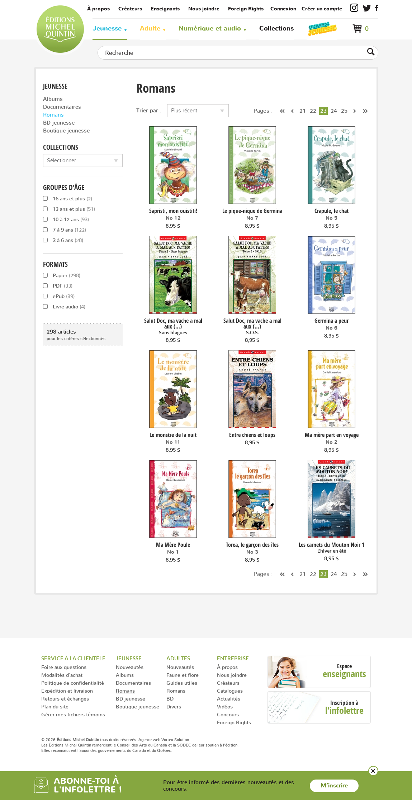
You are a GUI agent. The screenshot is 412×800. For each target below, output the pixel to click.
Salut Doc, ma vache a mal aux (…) (173, 326)
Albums (53, 99)
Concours (228, 714)
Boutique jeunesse (66, 130)
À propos (98, 8)
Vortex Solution (175, 739)
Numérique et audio (210, 28)
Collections (276, 28)
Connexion (283, 8)
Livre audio (64, 306)
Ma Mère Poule (173, 545)
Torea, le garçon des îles (252, 545)
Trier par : (149, 110)
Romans (53, 114)
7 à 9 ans (64, 230)
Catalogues (230, 691)
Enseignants (165, 8)
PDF (57, 286)
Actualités (228, 699)
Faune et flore (182, 675)
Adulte (150, 28)
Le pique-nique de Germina (252, 211)
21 (302, 110)
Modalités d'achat (61, 675)
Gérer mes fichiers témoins (73, 714)
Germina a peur (331, 321)
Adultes (178, 658)
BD (170, 699)
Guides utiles (181, 683)
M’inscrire (334, 786)
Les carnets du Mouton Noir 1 (331, 548)
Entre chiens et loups (252, 435)
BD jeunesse (59, 122)
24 (334, 110)
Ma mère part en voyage (332, 435)
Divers (173, 706)
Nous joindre (203, 8)
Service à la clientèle (73, 658)
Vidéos (225, 706)
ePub (59, 296)
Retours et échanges (65, 699)
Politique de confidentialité (72, 683)
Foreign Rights (246, 8)
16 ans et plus (67, 198)
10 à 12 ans (66, 219)
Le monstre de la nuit (173, 435)
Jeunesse (107, 28)
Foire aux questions (63, 667)
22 (313, 110)
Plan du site (54, 706)
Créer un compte (322, 8)
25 (344, 110)
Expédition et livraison (67, 691)
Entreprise (233, 658)
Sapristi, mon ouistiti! (173, 211)
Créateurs (130, 8)
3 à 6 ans (63, 240)
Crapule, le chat (331, 211)
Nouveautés (129, 667)
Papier (61, 275)
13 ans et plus (69, 209)
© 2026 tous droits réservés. (89, 739)
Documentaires (62, 106)
